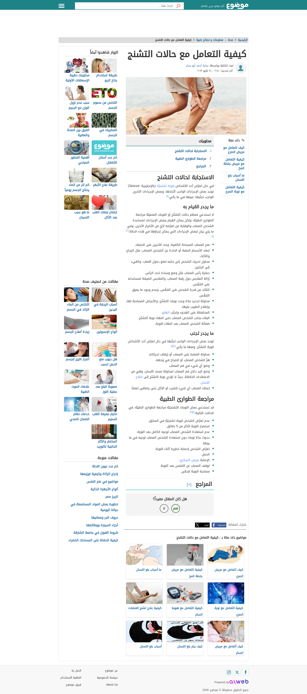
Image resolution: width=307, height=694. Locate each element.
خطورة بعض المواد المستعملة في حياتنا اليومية (94, 507)
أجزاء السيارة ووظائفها (102, 525)
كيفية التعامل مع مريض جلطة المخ (233, 163)
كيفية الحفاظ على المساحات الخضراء (93, 540)
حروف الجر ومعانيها (104, 518)
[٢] (127, 230)
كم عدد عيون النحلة (105, 466)
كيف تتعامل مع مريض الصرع (233, 150)
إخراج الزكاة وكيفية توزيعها (99, 474)
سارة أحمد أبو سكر (197, 65)
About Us (112, 684)
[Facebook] (245, 672)
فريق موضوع (73, 684)
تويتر (206, 525)
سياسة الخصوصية (107, 677)
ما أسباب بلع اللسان (236, 177)
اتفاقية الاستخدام (70, 677)
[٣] (191, 412)
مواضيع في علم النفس (102, 482)
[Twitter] (237, 672)
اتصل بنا (76, 670)
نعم (175, 508)
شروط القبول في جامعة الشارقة (95, 533)
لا (164, 508)
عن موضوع (111, 670)
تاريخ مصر (111, 497)
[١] (167, 196)
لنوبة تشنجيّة (165, 186)
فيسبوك (221, 525)
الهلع (166, 312)
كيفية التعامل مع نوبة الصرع (234, 189)
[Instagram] (229, 672)
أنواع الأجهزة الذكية (104, 489)
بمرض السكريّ (189, 460)
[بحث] (178, 5)
